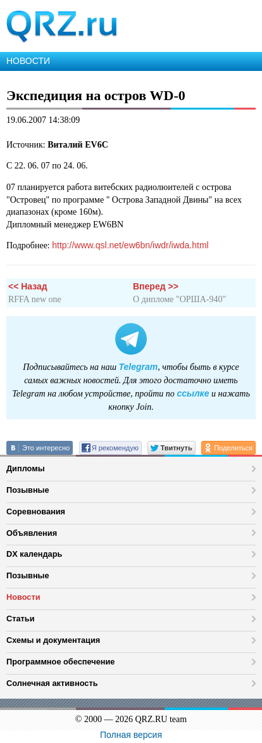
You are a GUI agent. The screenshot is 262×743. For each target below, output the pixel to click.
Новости (23, 597)
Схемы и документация (53, 640)
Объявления (31, 533)
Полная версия (131, 735)
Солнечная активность (52, 683)
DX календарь (34, 554)
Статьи (20, 618)
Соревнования (35, 511)
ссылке (193, 393)
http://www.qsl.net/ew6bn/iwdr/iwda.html (130, 245)
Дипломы (25, 468)
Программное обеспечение (60, 661)
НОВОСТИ (28, 61)
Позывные (27, 490)
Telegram (138, 367)
